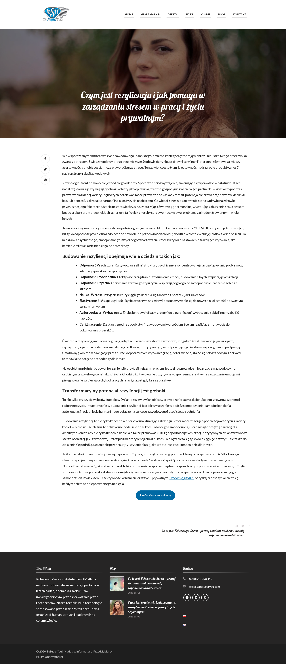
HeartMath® (150, 14)
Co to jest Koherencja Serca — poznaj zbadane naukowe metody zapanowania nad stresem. (152, 583)
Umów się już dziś (181, 478)
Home (129, 14)
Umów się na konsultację (155, 495)
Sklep (189, 14)
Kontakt (239, 14)
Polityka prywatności (49, 656)
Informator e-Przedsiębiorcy (94, 651)
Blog (221, 14)
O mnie (205, 14)
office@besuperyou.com (204, 586)
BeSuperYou (54, 651)
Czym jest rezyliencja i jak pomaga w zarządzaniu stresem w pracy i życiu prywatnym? (152, 607)
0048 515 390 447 (200, 578)
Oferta (172, 14)
